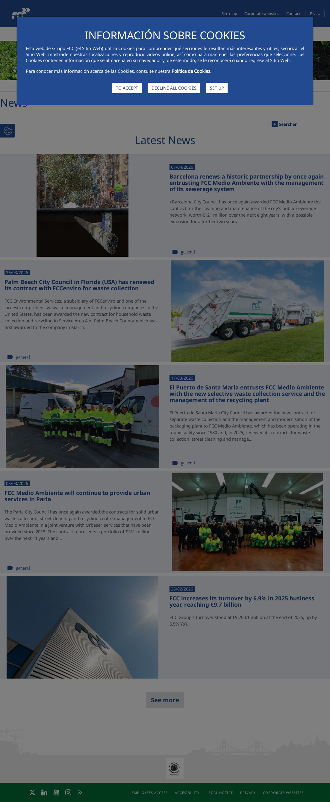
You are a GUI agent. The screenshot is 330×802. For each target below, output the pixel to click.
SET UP (217, 88)
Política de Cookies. (191, 71)
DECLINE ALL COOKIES (174, 88)
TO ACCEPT (127, 88)
